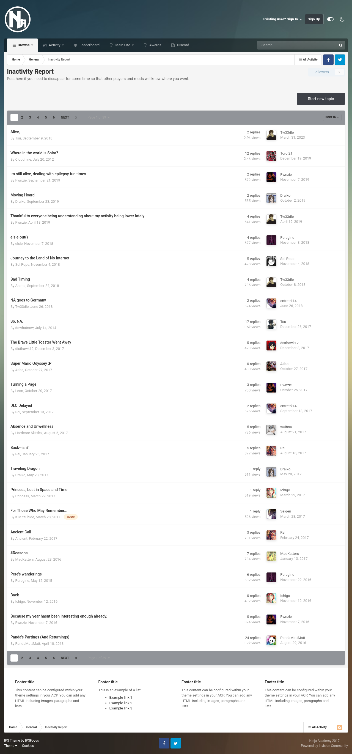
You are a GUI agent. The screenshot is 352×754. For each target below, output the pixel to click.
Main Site (122, 45)
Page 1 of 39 (98, 117)
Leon (19, 391)
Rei (17, 412)
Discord (182, 45)
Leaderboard (89, 45)
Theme (10, 746)
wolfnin (286, 427)
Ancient (21, 538)
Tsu (18, 138)
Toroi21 (286, 153)
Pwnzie (21, 180)
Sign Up (314, 19)
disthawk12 (24, 349)
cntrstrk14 (288, 301)
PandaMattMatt (27, 643)
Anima (20, 286)
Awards (154, 45)
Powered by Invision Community (324, 746)
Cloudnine (23, 159)
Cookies (28, 746)
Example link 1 (121, 697)
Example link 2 (121, 703)
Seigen (285, 511)
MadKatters (24, 559)
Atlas (19, 370)
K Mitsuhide (24, 517)
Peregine (287, 237)
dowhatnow (24, 328)
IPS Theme (12, 740)
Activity (54, 45)
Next (65, 117)
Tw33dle (287, 132)
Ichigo (285, 490)
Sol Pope (22, 264)
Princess (22, 496)
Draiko (20, 201)
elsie (19, 244)
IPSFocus (32, 740)
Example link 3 (121, 708)
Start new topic (321, 99)
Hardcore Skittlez (28, 433)
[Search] (283, 45)
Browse (24, 45)
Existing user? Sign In (282, 19)
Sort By (332, 117)
